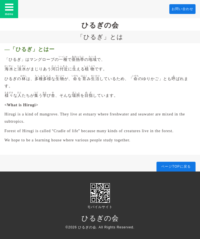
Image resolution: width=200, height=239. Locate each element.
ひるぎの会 (100, 25)
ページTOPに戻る (176, 166)
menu (9, 9)
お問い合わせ (182, 9)
